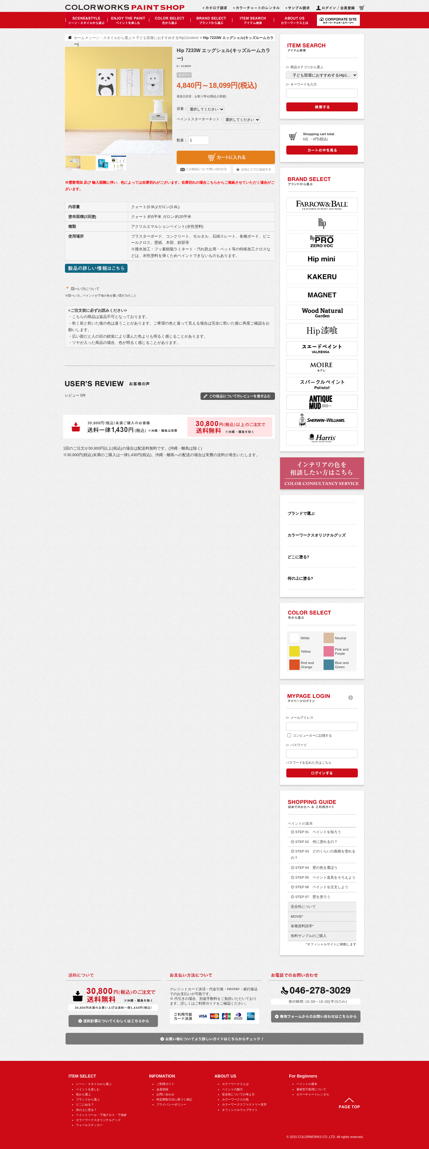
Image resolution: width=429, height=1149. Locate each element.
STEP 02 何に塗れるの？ (316, 842)
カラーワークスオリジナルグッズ (316, 535)
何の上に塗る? (300, 578)
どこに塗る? (298, 557)
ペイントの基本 (306, 1084)
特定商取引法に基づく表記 (174, 1099)
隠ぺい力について (82, 289)
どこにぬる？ (85, 1104)
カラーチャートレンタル (312, 1094)
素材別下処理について (311, 1089)
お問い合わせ (165, 1094)
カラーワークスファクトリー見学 (244, 1104)
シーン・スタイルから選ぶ (110, 38)
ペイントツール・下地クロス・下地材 (101, 1115)
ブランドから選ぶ (88, 1099)
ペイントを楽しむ (88, 1089)
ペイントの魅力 (232, 1089)
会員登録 (162, 1089)
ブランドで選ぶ (301, 513)
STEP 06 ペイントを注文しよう (321, 887)
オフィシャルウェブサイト (240, 1109)
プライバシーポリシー (171, 1104)
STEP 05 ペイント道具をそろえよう (325, 877)
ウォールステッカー (89, 1125)
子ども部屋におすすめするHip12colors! (167, 38)
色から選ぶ (83, 1094)
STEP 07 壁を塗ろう (312, 897)
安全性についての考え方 (238, 1094)
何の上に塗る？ (86, 1109)
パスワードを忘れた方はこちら (308, 762)
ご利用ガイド (165, 1084)
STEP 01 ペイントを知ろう (318, 832)
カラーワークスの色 (235, 1099)
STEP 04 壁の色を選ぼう (316, 867)
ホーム (79, 38)
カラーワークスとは (235, 1084)
